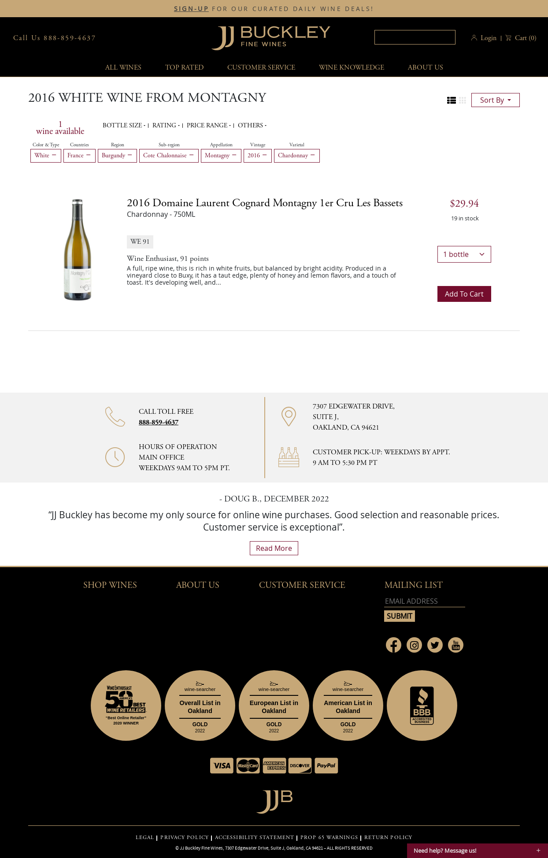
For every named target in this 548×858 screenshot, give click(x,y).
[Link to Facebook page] (393, 645)
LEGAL (145, 838)
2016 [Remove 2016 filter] (258, 156)
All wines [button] (123, 67)
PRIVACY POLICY (184, 838)
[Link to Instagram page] (414, 645)
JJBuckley (270, 38)
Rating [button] (165, 126)
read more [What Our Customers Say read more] (274, 548)
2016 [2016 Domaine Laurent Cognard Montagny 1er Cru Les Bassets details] (265, 203)
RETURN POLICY (388, 838)
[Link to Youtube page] (455, 645)
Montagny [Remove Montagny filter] (221, 156)
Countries (79, 145)
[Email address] (424, 601)
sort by (493, 100)
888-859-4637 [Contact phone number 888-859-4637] (158, 422)
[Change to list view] (451, 100)
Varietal (296, 145)
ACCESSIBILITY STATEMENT (254, 838)
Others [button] (251, 126)
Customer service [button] (261, 67)
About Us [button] (425, 67)
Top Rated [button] (184, 67)
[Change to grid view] (462, 100)
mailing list (414, 585)
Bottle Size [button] (123, 126)
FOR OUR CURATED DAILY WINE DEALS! (274, 9)
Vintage (257, 145)
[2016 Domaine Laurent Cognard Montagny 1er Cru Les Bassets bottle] (77, 249)
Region (117, 145)
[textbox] (414, 37)
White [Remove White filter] (45, 156)
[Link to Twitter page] (435, 645)
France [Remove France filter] (79, 156)
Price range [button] (208, 126)
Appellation (221, 145)
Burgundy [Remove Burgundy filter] (117, 156)
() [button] (525, 38)
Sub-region (169, 145)
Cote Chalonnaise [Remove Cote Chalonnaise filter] (169, 156)
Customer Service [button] (302, 585)
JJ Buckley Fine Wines (201, 848)
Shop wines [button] (110, 585)
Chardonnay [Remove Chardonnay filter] (297, 156)
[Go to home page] (274, 799)
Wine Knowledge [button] (351, 67)
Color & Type (46, 145)
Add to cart (464, 294)
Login (488, 38)
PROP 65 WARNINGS (329, 838)
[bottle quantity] (464, 254)
